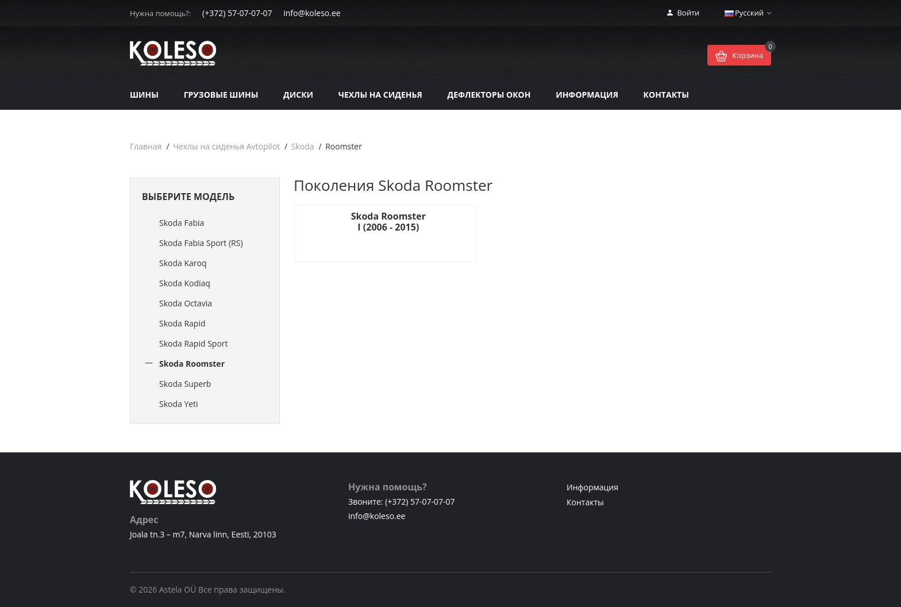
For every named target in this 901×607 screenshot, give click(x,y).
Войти (683, 12)
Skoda (302, 146)
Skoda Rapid (182, 323)
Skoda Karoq (183, 263)
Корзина (739, 56)
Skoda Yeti (178, 403)
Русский (748, 12)
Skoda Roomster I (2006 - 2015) (371, 221)
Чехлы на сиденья (380, 94)
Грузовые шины (221, 94)
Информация (587, 94)
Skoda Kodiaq (184, 283)
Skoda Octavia (185, 303)
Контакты (666, 94)
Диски (298, 94)
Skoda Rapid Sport (193, 343)
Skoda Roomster (192, 363)
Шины (144, 94)
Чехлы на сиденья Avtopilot (226, 146)
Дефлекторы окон (488, 94)
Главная (146, 146)
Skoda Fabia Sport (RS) (201, 242)
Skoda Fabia (181, 222)
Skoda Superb (185, 383)
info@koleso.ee (311, 12)
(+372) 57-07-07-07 (237, 12)
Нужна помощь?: (160, 13)
